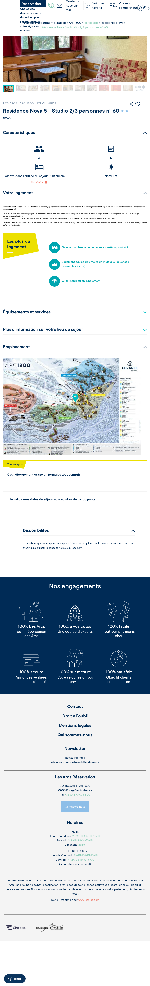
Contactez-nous (75, 807)
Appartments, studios (51, 23)
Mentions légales (75, 726)
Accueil (29, 23)
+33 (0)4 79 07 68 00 (77, 795)
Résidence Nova (112, 23)
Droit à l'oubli (75, 716)
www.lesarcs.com (88, 900)
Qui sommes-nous (75, 735)
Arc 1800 (75, 23)
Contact (75, 707)
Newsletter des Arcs (86, 762)
